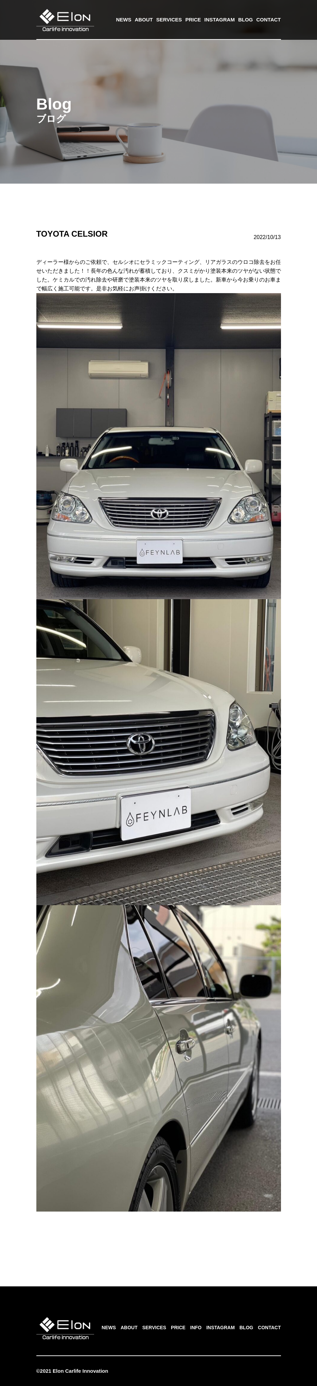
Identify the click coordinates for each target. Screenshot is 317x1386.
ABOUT (144, 19)
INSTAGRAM (219, 19)
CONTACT (268, 19)
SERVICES (169, 19)
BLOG (245, 19)
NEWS (123, 19)
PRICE (193, 19)
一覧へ (158, 1239)
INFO (195, 1327)
